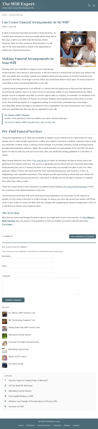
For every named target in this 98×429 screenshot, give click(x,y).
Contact (76, 425)
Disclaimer (30, 425)
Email (4, 266)
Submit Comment (13, 300)
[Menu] (94, 6)
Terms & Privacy (43, 425)
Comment (6, 276)
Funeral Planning (16, 15)
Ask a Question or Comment (82, 236)
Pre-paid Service (40, 160)
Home (4, 15)
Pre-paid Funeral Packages (76, 186)
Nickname (6, 256)
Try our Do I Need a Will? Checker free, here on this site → (31, 122)
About (21, 425)
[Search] (89, 6)
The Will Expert (18, 4)
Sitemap (67, 425)
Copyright (57, 425)
